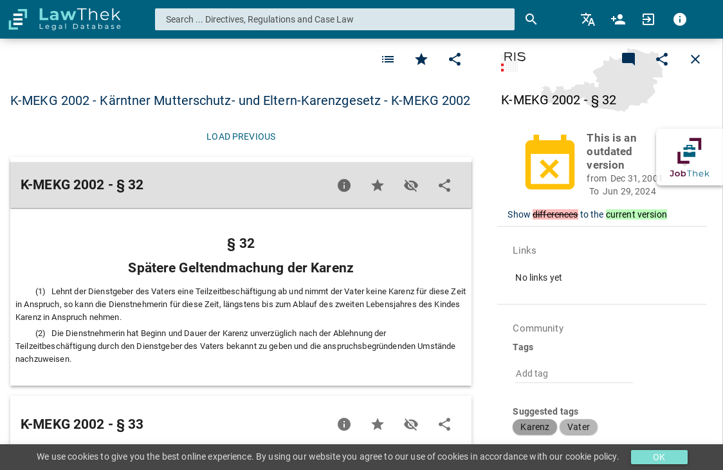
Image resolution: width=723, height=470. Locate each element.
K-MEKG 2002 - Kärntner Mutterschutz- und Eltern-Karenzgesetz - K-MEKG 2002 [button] (240, 100)
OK (659, 457)
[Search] (531, 19)
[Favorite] (388, 59)
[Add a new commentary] (628, 59)
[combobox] (335, 19)
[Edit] (455, 59)
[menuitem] (589, 19)
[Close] (695, 59)
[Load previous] (241, 136)
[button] (609, 164)
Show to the (587, 214)
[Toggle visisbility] (411, 185)
